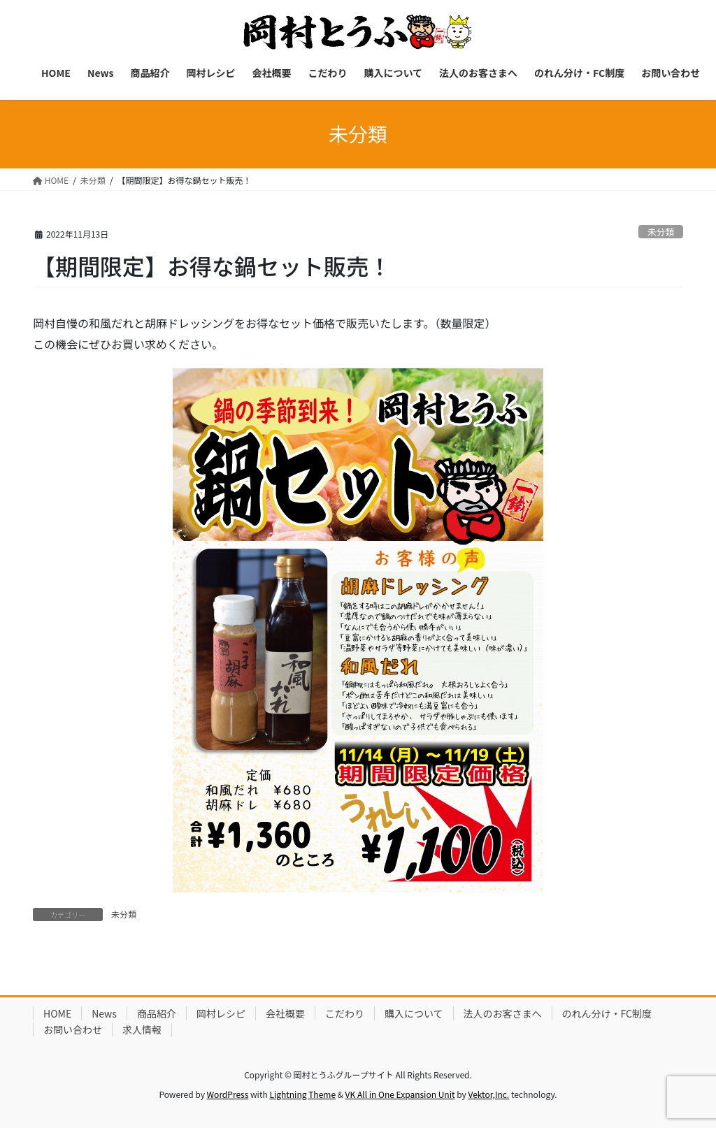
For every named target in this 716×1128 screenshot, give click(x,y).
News (104, 1013)
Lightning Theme (302, 1094)
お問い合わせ (72, 1029)
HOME (57, 1013)
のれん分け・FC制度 (607, 1013)
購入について (414, 1013)
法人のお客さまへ (503, 1013)
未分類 (660, 231)
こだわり (344, 1013)
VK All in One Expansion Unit (400, 1094)
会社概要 (285, 1013)
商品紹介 (156, 1013)
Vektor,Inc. (488, 1094)
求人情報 (142, 1029)
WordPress (228, 1094)
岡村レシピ (220, 1013)
